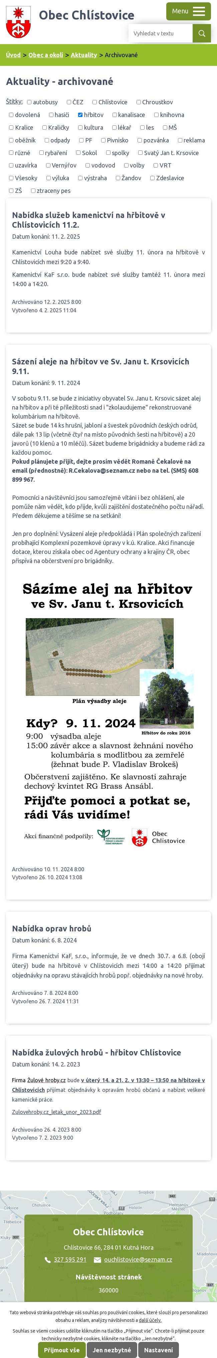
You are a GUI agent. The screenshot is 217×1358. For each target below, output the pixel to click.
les (150, 127)
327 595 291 (65, 1259)
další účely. (150, 1320)
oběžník (25, 140)
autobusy (45, 102)
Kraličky (58, 127)
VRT (166, 165)
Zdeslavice (170, 178)
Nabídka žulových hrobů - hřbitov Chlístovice (96, 1052)
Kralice (24, 127)
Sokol (89, 152)
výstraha (95, 178)
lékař (124, 127)
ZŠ (18, 190)
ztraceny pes (53, 190)
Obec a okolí (45, 54)
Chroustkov (157, 102)
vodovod (103, 165)
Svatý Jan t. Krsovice (171, 152)
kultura (93, 127)
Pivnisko (118, 140)
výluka (60, 178)
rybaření (56, 152)
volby (137, 165)
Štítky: (14, 101)
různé (22, 152)
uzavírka (26, 165)
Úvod (13, 54)
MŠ (173, 127)
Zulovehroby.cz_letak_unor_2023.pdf (56, 1112)
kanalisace (131, 114)
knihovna (172, 114)
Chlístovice (113, 102)
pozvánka (156, 140)
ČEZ (77, 102)
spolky (120, 152)
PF (88, 140)
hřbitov (93, 114)
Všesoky (26, 178)
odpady (60, 140)
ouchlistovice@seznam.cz (133, 1259)
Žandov (131, 178)
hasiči (62, 114)
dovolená (27, 114)
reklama (194, 140)
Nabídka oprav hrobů (51, 928)
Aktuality (84, 54)
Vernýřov (64, 165)
